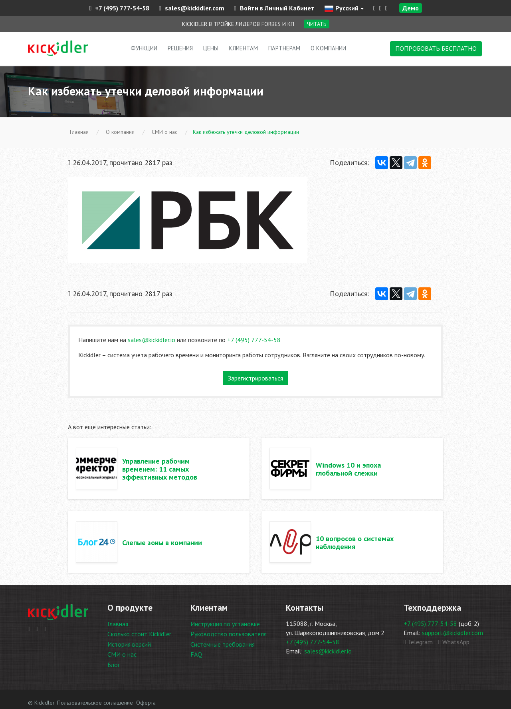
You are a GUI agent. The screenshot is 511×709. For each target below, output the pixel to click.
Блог (113, 665)
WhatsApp (453, 642)
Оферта (146, 702)
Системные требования (222, 644)
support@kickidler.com (452, 633)
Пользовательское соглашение (95, 702)
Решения (180, 48)
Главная (117, 624)
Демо (410, 8)
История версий (129, 644)
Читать (316, 24)
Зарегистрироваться (255, 378)
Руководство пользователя (228, 634)
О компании (328, 48)
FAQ (196, 654)
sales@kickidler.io (151, 340)
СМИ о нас (122, 654)
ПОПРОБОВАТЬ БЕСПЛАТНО (436, 48)
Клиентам (243, 48)
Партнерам (284, 48)
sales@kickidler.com (191, 8)
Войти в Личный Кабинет (274, 8)
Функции (144, 48)
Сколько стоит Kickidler (139, 634)
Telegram (418, 642)
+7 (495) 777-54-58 (119, 8)
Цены (210, 48)
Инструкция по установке (225, 624)
